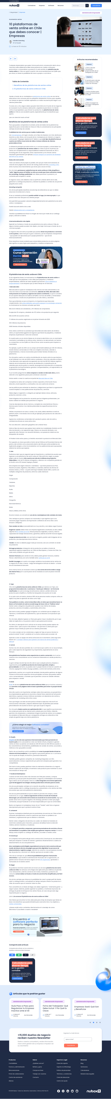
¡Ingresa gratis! (17, 978)
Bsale (11, 684)
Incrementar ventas (15, 19)
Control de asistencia (15, 1077)
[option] (24, 1010)
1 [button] (90, 1022)
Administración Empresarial (91, 13)
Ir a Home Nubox (14, 1)
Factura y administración (17, 1067)
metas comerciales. (15, 904)
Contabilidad (13, 1063)
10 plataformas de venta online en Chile (30, 89)
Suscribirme (96, 5)
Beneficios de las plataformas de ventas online (32, 85)
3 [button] (96, 1022)
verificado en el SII (44, 558)
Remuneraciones (14, 1070)
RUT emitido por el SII (22, 532)
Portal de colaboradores (16, 1074)
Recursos (61, 5)
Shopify (11, 740)
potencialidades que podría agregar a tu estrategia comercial (42, 303)
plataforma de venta (41, 96)
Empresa (42, 5)
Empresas (22, 12)
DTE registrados (45, 860)
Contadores (31, 5)
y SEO (54, 165)
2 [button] (93, 1022)
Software (51, 5)
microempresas (16, 135)
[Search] (78, 5)
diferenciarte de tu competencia (24, 210)
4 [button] (100, 1022)
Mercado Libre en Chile (46, 378)
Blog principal (13, 12)
